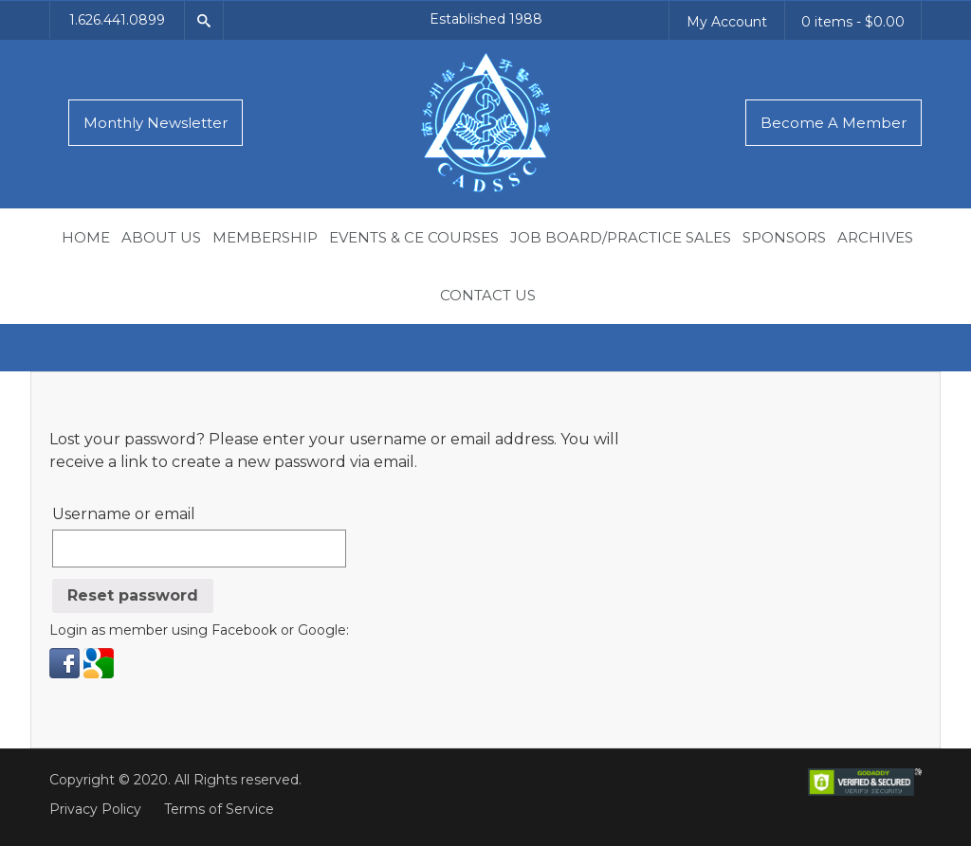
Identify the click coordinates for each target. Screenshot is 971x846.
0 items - (853, 21)
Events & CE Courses (414, 237)
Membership (265, 237)
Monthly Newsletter (155, 123)
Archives (875, 237)
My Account (727, 21)
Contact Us (488, 295)
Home (86, 237)
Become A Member (833, 123)
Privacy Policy (95, 809)
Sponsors (784, 237)
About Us (161, 237)
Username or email (123, 514)
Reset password (132, 595)
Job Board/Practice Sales (620, 237)
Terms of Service (219, 809)
